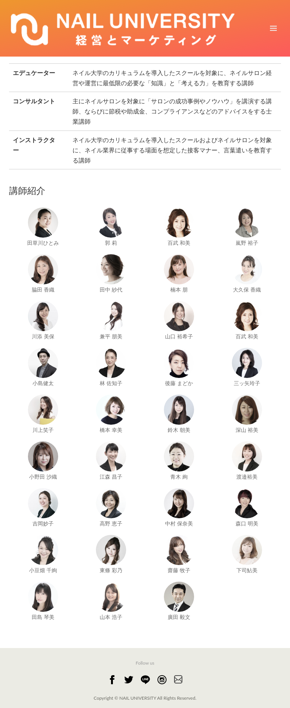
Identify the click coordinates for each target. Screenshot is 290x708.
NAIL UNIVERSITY (138, 698)
